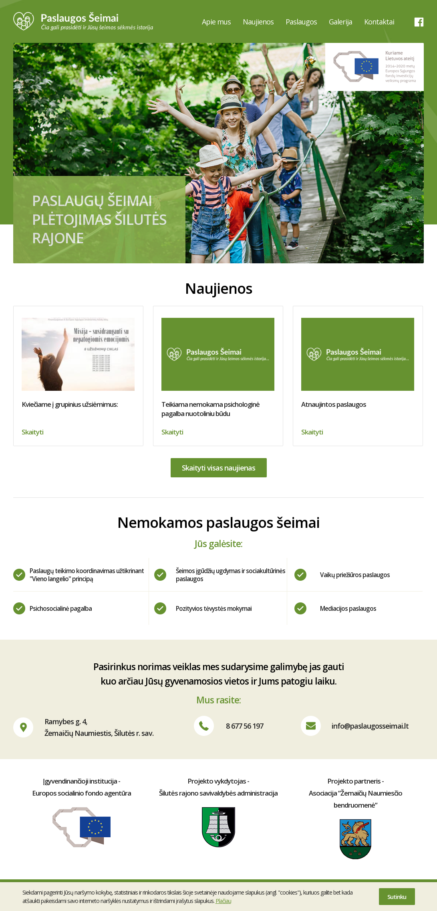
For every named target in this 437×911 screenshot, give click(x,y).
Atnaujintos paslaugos (357, 363)
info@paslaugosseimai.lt (370, 726)
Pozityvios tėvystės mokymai (214, 608)
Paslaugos (301, 21)
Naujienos (258, 21)
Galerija (340, 21)
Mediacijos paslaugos (348, 608)
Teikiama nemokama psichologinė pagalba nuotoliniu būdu (217, 368)
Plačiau (223, 901)
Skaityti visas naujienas (218, 468)
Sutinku (396, 897)
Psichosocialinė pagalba (61, 608)
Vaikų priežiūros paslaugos (355, 575)
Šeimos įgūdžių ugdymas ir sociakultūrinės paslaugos (230, 575)
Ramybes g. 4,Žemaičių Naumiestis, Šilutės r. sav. (98, 727)
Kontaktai (379, 21)
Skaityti (32, 431)
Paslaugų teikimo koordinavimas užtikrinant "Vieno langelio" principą (87, 575)
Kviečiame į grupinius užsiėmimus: (78, 363)
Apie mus (216, 21)
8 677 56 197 (244, 726)
